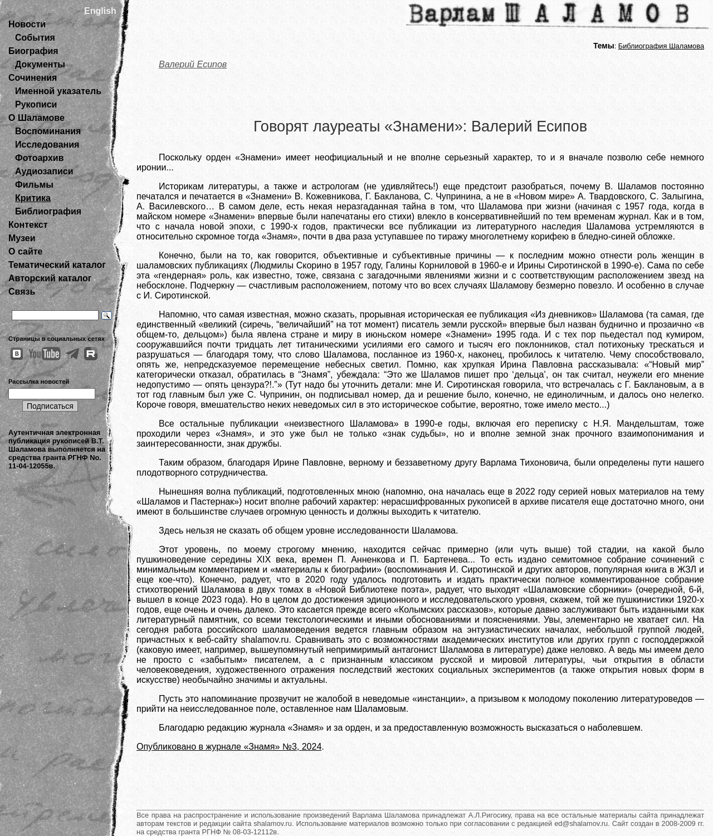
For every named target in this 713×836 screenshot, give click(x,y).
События (35, 37)
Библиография (48, 211)
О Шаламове (36, 118)
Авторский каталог (49, 278)
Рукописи (36, 104)
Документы (40, 64)
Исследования (47, 144)
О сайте (25, 251)
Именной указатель (58, 91)
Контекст (27, 224)
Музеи (22, 238)
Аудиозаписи (44, 171)
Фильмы (34, 184)
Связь (21, 291)
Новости (27, 24)
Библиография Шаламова (661, 46)
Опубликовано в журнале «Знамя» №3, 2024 (228, 746)
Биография (33, 51)
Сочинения (32, 77)
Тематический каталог (57, 265)
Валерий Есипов (193, 64)
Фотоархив (39, 158)
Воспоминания (48, 131)
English (100, 11)
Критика (33, 198)
